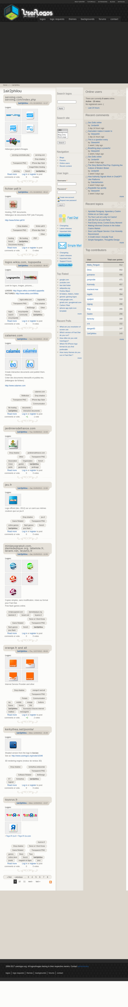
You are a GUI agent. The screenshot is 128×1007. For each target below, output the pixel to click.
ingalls (89, 294)
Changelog (64, 226)
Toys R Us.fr (11, 836)
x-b (88, 324)
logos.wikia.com (26, 299)
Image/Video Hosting (37, 167)
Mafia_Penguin (93, 265)
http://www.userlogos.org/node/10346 (27, 756)
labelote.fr (12, 615)
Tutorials (91, 2)
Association (12, 461)
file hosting (24, 238)
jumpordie (91, 280)
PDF (35, 238)
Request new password (68, 200)
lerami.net (25, 615)
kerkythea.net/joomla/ (37, 767)
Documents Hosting (15, 245)
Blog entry (62, 135)
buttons (41, 702)
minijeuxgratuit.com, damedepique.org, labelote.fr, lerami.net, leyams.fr (24, 548)
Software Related (24, 775)
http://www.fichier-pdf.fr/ (15, 220)
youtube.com (65, 282)
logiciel (11, 782)
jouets (10, 860)
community (23, 315)
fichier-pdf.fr (40, 226)
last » (38, 881)
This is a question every (98, 140)
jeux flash (27, 528)
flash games (28, 525)
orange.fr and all (39, 690)
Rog (89, 309)
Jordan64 (95, 125)
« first (9, 877)
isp (9, 702)
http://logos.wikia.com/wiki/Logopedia (28, 291)
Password (62, 189)
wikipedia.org (65, 288)
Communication (39, 404)
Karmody (91, 284)
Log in (24, 174)
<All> (62, 130)
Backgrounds (88, 19)
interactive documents (31, 411)
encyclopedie (13, 318)
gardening (22, 467)
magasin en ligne (25, 860)
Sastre (90, 314)
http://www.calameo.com (15, 386)
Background (62, 132)
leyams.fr (38, 615)
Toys (31, 854)
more (80, 314)
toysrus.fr (41, 842)
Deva (89, 270)
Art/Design (31, 308)
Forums (102, 19)
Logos (43, 19)
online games (13, 525)
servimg (17, 171)
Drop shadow (40, 159)
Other (43, 234)
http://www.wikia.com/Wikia (27, 293)
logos (10, 311)
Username (62, 181)
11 (24, 881)
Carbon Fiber (65, 305)
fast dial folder (65, 285)
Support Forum (66, 261)
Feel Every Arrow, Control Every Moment (105, 223)
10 (19, 881)
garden (21, 464)
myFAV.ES (121, 2)
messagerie (24, 712)
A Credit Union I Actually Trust (100, 237)
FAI (30, 705)
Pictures (37, 311)
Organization (27, 461)
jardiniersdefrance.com (36, 453)
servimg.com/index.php (20, 155)
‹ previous (18, 877)
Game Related (17, 521)
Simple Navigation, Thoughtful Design (104, 240)
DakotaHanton (97, 182)
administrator (83, 966)
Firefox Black (65, 291)
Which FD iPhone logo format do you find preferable (68, 346)
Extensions (102, 2)
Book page (62, 137)
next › (30, 881)
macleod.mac (92, 289)
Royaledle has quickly (97, 188)
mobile (18, 702)
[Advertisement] (29, 52)
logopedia (41, 299)
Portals (24, 698)
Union (10, 464)
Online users (65, 163)
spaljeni (90, 299)
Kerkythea (20, 779)
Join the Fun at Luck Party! (99, 220)
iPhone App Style (38, 163)
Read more (12, 174)
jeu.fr (43, 517)
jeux (38, 860)
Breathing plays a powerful (99, 148)
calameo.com (40, 392)
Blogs (112, 2)
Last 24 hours (94, 108)
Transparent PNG (19, 163)
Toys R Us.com (24, 836)
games (10, 854)
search (10, 315)
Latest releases (66, 228)
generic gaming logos (68, 297)
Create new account (67, 197)
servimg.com (40, 155)
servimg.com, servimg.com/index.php (20, 98)
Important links (65, 231)
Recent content (66, 166)
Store (21, 854)
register (33, 174)
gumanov (91, 275)
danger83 (91, 329)
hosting (11, 238)
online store (12, 857)
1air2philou (16, 85)
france (10, 705)
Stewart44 (95, 134)
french (27, 171)
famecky (90, 319)
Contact (114, 19)
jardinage (35, 467)
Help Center (80, 2)
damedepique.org (35, 612)
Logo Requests (57, 19)
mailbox (11, 712)
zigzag (90, 304)
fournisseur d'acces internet (33, 709)
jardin (10, 467)
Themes (73, 19)
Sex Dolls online (95, 122)
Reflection (25, 396)
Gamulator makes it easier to (100, 131)
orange (29, 702)
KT (9, 779)
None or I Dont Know (37, 619)
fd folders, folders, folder (69, 294)
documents (26, 408)
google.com (64, 280)
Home (5, 85)
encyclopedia (23, 311)
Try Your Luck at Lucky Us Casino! (102, 217)
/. (9, 85)
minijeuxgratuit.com (15, 612)
